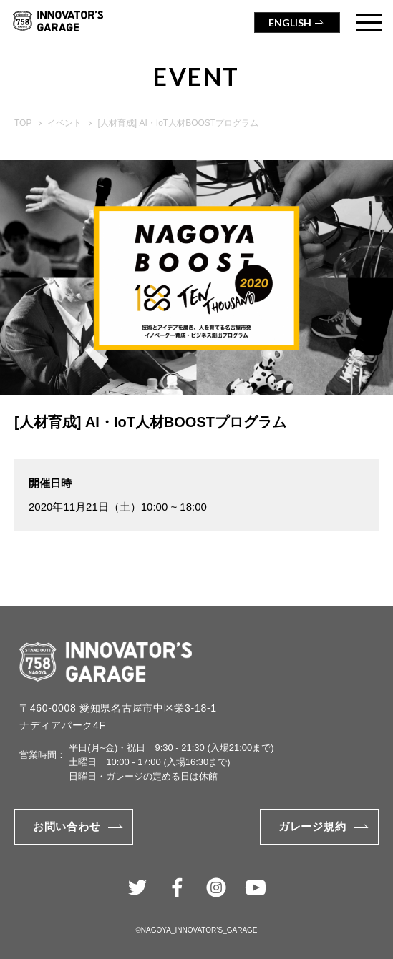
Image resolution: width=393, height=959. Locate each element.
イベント (64, 123)
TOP (22, 123)
